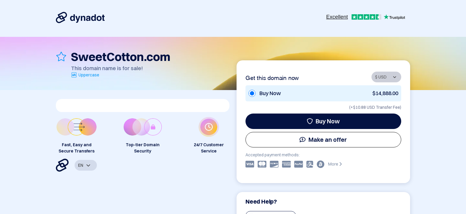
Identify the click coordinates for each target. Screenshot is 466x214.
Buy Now (323, 121)
